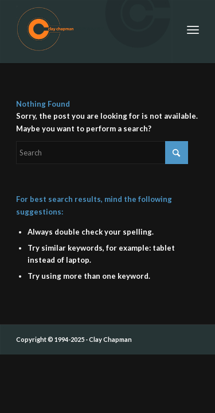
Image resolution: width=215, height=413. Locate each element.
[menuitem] (193, 28)
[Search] (102, 152)
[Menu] (193, 28)
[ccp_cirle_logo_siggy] (89, 29)
